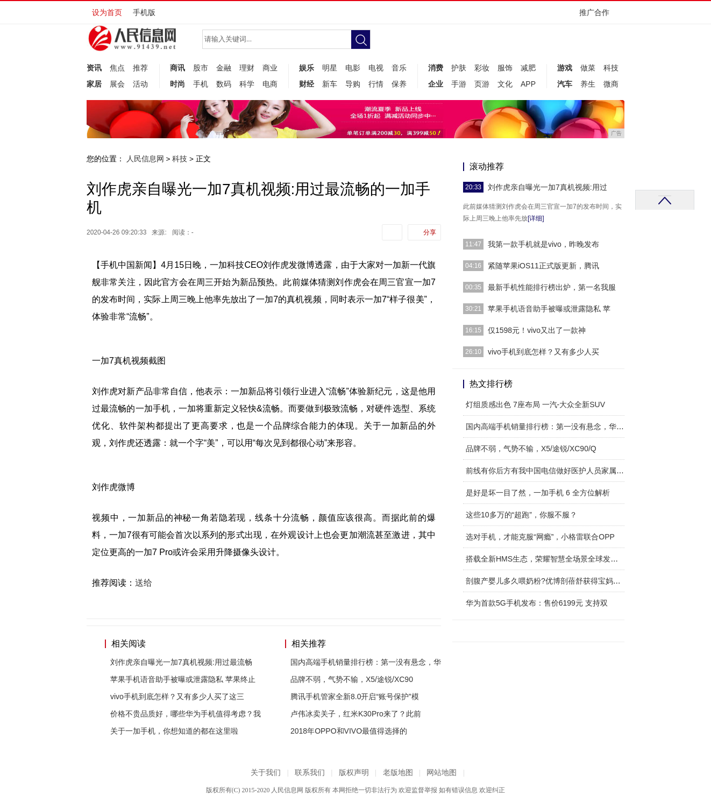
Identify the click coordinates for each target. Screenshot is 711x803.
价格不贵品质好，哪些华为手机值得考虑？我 (185, 713)
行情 (375, 84)
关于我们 (266, 773)
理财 (246, 67)
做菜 (587, 67)
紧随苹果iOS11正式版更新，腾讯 (543, 265)
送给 (143, 582)
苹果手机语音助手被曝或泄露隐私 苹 (549, 308)
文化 (505, 84)
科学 (246, 84)
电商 (270, 84)
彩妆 (481, 67)
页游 (481, 84)
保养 (399, 84)
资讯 (94, 67)
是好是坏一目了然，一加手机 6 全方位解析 (538, 492)
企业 (435, 84)
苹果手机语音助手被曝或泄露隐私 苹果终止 (182, 679)
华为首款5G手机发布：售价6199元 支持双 (537, 603)
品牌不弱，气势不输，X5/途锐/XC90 (351, 679)
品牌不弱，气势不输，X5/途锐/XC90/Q (531, 448)
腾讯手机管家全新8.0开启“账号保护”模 (354, 696)
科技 (610, 67)
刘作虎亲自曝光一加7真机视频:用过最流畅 (181, 662)
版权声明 (354, 773)
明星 (329, 67)
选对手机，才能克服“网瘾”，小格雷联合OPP (540, 536)
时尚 (177, 84)
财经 (306, 84)
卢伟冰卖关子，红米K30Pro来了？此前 (355, 713)
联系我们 (310, 773)
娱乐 (306, 67)
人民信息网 (145, 158)
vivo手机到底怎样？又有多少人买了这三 (177, 696)
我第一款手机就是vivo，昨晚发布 (543, 244)
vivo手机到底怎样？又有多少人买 (543, 351)
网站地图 (441, 773)
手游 (458, 84)
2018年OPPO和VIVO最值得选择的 (348, 731)
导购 (352, 84)
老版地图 (398, 773)
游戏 (564, 67)
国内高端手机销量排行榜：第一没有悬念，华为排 (548, 426)
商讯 (177, 67)
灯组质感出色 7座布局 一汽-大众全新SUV (535, 404)
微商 (610, 84)
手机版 (144, 12)
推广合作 (597, 16)
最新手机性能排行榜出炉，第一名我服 (552, 287)
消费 (435, 67)
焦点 (117, 67)
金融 (223, 67)
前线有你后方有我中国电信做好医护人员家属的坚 (548, 470)
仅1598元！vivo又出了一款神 (537, 330)
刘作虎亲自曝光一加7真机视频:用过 (547, 187)
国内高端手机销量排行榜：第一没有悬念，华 (365, 662)
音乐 (399, 67)
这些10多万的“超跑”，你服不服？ (521, 514)
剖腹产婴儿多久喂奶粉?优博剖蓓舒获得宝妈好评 (547, 581)
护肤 (458, 67)
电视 (375, 67)
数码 (223, 84)
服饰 (505, 67)
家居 (94, 84)
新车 (329, 84)
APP (528, 84)
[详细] (536, 218)
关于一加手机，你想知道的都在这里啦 (174, 731)
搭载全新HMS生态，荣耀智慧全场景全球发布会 (545, 559)
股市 (200, 67)
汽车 (564, 84)
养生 (587, 84)
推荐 (140, 67)
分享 (429, 232)
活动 (140, 84)
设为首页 (107, 12)
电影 (352, 67)
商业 (270, 67)
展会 (117, 84)
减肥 (528, 67)
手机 (200, 84)
